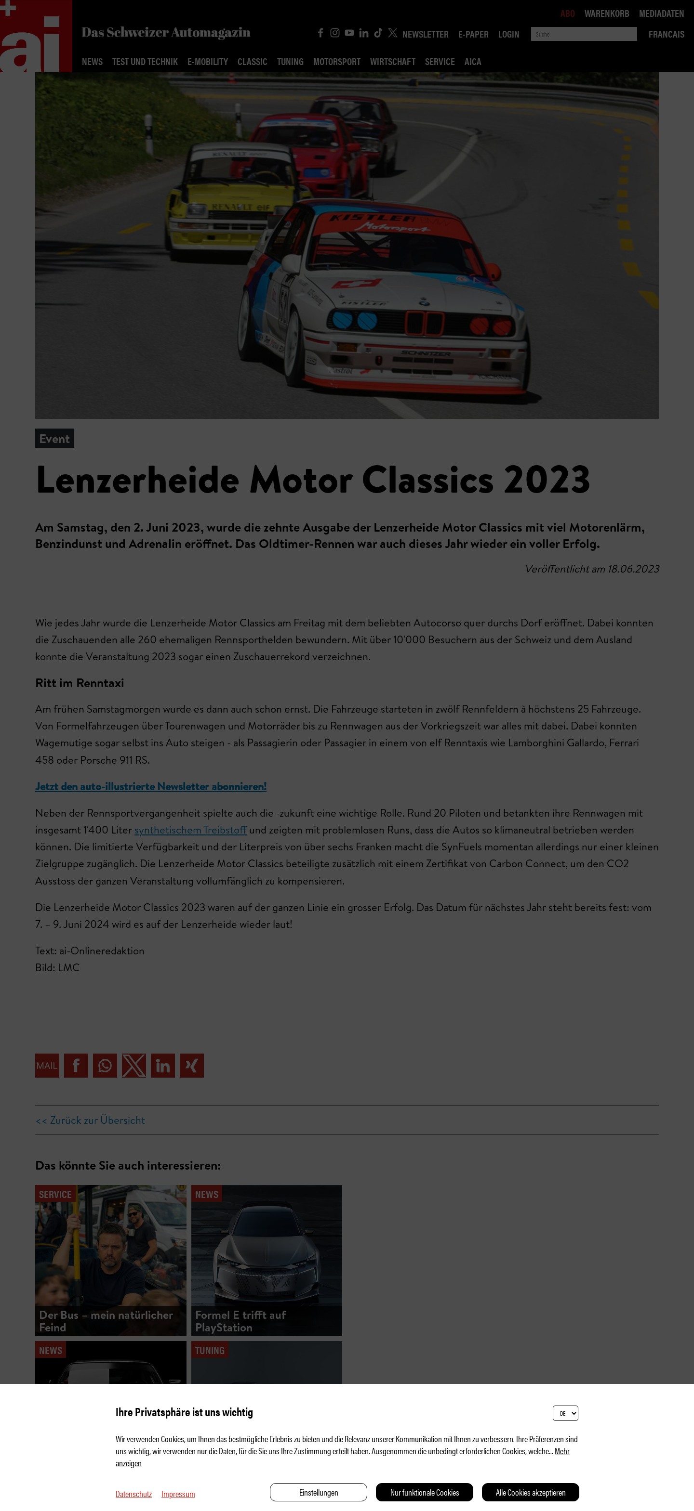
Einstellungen (318, 1492)
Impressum (178, 1493)
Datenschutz (134, 1493)
